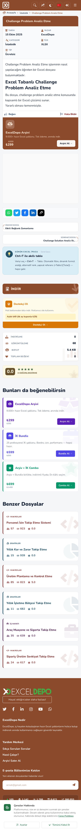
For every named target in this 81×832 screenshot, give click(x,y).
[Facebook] (13, 709)
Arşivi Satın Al (12, 761)
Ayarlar (21, 824)
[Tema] (51, 5)
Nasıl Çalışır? (11, 755)
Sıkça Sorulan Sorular (16, 749)
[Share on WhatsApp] (8, 212)
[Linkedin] (22, 709)
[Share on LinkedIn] (33, 212)
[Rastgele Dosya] (43, 5)
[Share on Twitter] (16, 212)
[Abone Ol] (73, 784)
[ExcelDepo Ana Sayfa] (6, 5)
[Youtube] (40, 709)
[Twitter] (4, 709)
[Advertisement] (42, 177)
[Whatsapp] (50, 709)
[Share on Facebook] (25, 212)
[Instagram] (31, 709)
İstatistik (10, 44)
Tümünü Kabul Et (59, 824)
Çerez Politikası (66, 815)
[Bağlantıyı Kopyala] (41, 212)
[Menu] (75, 5)
